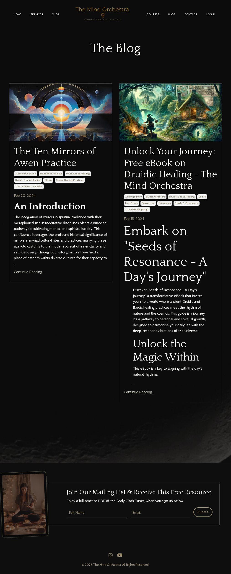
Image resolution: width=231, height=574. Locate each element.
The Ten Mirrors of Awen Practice (55, 157)
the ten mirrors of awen (28, 186)
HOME (17, 14)
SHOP (55, 14)
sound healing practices (69, 180)
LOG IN (210, 14)
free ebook (131, 203)
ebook (48, 180)
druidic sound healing (28, 180)
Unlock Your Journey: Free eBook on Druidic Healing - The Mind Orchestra (170, 168)
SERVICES (37, 14)
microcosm (165, 203)
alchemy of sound (25, 173)
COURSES (153, 14)
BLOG (171, 14)
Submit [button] (203, 512)
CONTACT (190, 14)
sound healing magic (137, 209)
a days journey (133, 196)
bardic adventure (155, 196)
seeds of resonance (186, 203)
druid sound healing (78, 173)
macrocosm (148, 203)
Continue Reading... (29, 272)
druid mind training (51, 173)
